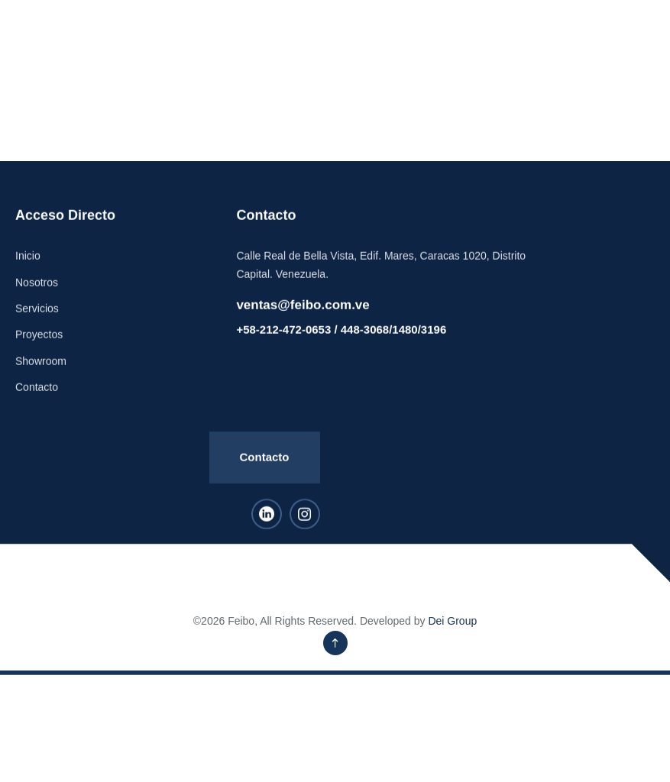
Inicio (27, 271)
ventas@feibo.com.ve (302, 319)
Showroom (40, 376)
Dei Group (452, 621)
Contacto (36, 402)
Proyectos (39, 350)
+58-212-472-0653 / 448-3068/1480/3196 (341, 344)
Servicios (37, 323)
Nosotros (36, 297)
